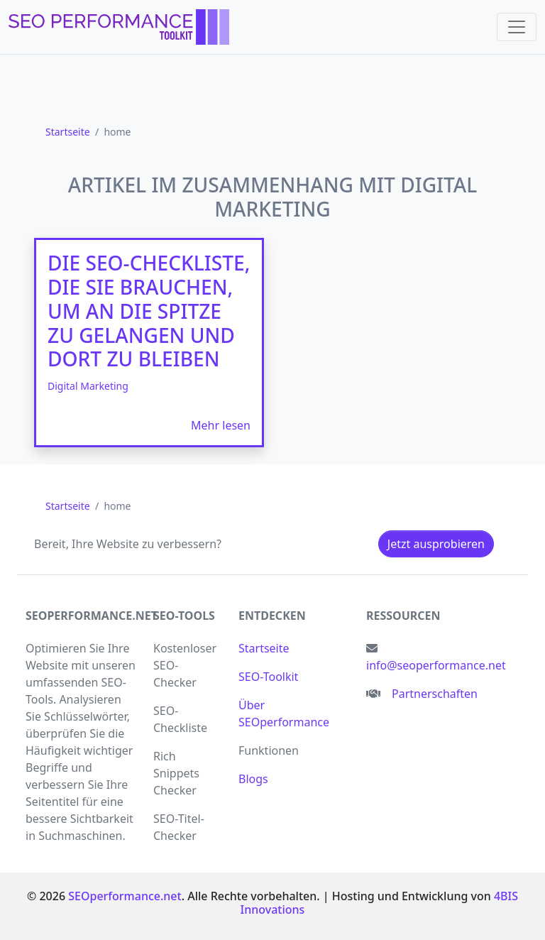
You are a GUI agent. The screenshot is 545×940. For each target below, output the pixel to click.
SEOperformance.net (124, 896)
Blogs (253, 779)
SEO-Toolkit (268, 676)
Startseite (264, 648)
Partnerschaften (435, 693)
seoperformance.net (92, 615)
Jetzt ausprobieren (436, 544)
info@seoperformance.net (436, 665)
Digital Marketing (88, 386)
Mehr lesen (221, 425)
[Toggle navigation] (516, 27)
